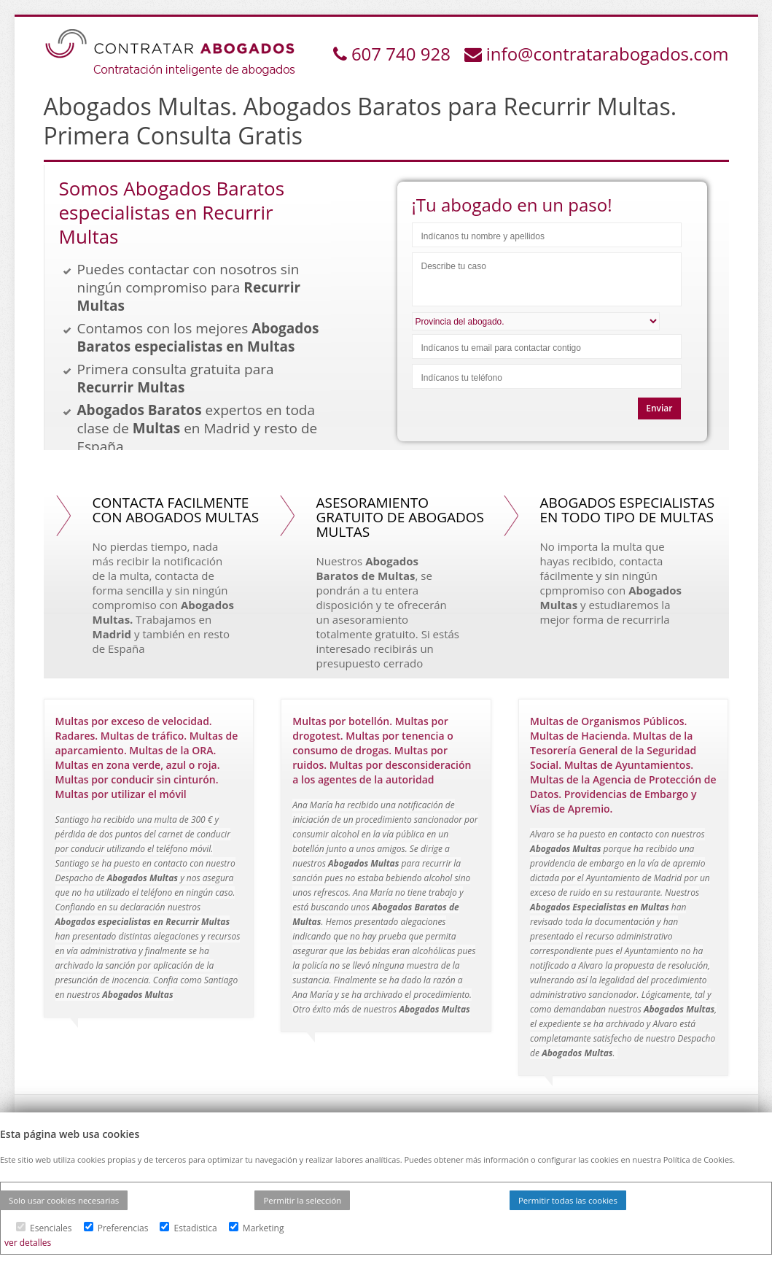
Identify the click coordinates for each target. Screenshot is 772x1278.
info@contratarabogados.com (607, 54)
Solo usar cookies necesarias (64, 1200)
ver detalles (27, 1242)
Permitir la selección (302, 1200)
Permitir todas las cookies (567, 1200)
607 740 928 (403, 54)
